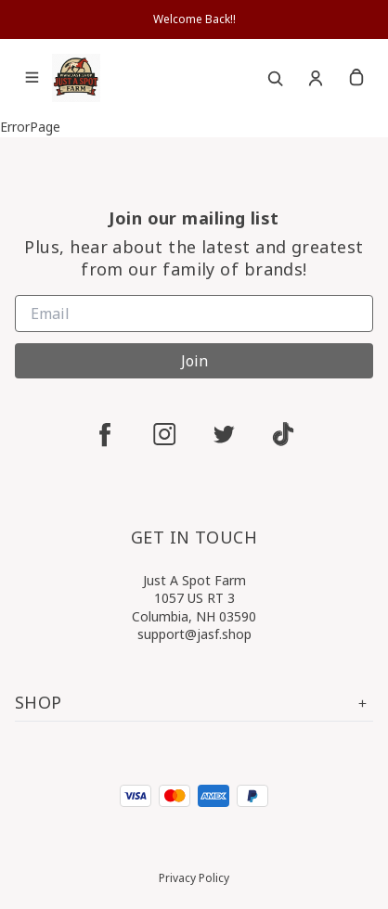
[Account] (315, 77)
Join (194, 361)
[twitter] (223, 434)
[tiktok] (283, 434)
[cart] (356, 77)
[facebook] (105, 434)
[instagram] (164, 434)
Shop (194, 702)
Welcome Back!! (194, 19)
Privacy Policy (194, 878)
